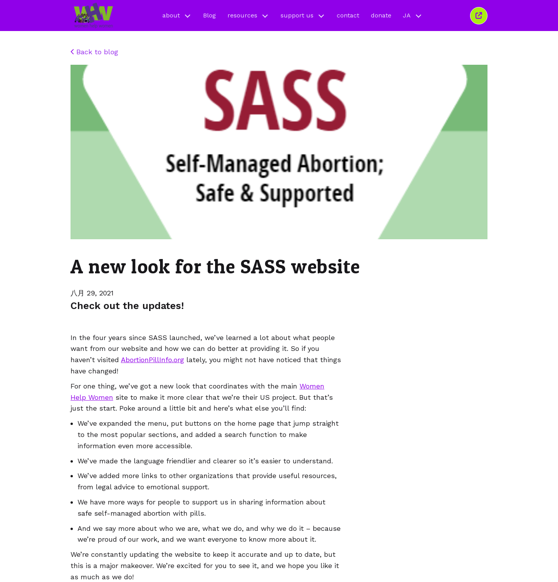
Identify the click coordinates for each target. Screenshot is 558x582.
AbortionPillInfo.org (152, 360)
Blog (209, 15)
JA (412, 15)
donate (381, 15)
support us (303, 15)
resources (248, 15)
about (176, 15)
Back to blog (94, 52)
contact (348, 15)
